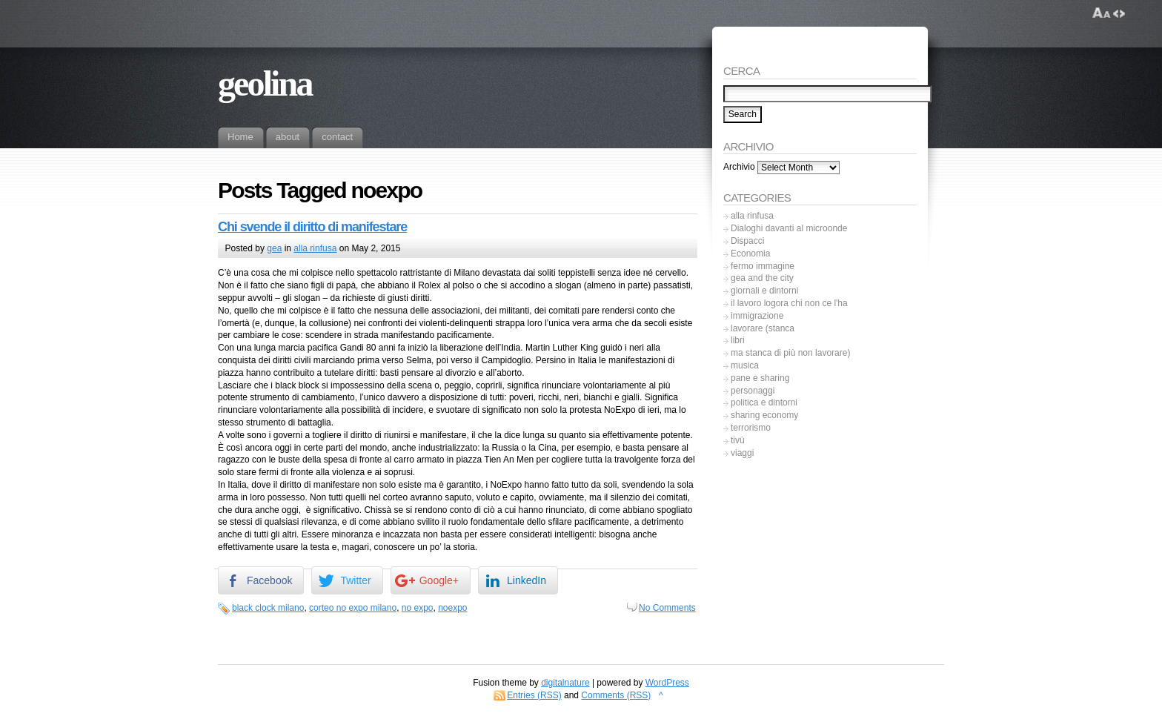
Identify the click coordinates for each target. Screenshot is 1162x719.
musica (745, 365)
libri (738, 340)
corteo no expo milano (352, 608)
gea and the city (762, 278)
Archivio (739, 167)
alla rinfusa (314, 248)
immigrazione (757, 316)
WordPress (667, 682)
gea (274, 248)
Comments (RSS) (616, 695)
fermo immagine (762, 266)
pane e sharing (760, 378)
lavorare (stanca (762, 328)
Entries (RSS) (534, 695)
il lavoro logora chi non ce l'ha (789, 303)
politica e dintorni (764, 402)
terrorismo (751, 428)
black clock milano (268, 608)
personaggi (752, 390)
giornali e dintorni (764, 290)
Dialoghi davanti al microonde (789, 228)
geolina (265, 83)
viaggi (742, 453)
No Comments (667, 608)
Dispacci (747, 241)
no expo (418, 608)
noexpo (452, 608)
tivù (738, 440)
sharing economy (764, 415)
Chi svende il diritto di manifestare (312, 226)
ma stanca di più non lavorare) (790, 353)
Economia (750, 253)
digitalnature (565, 682)
